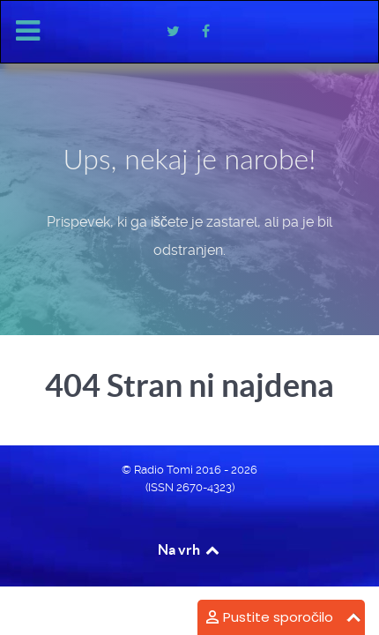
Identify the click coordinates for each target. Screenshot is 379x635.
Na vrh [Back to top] (189, 549)
